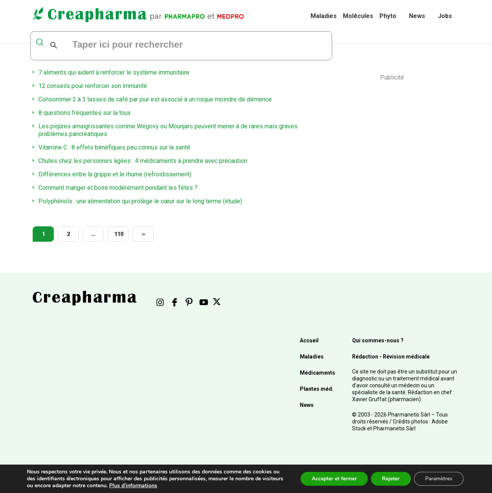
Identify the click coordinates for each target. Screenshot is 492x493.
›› (143, 234)
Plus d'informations (155, 485)
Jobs (445, 16)
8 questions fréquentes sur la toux (84, 112)
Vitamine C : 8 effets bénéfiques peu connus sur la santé (114, 147)
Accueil (309, 340)
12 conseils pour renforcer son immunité (92, 86)
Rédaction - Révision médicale (391, 357)
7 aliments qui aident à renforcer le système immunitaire (113, 72)
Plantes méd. (317, 389)
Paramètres (438, 478)
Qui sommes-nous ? (378, 340)
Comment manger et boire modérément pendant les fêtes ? (118, 187)
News (417, 16)
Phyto (387, 16)
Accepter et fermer (331, 478)
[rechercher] (165, 45)
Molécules (358, 16)
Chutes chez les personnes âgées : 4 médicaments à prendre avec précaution (142, 160)
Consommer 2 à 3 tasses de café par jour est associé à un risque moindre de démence (155, 99)
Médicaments (317, 373)
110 (118, 234)
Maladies (324, 16)
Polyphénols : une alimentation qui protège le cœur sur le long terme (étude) (140, 201)
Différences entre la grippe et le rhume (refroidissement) (114, 174)
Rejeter (389, 478)
